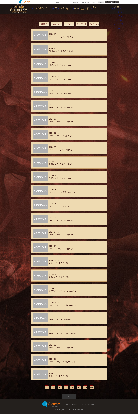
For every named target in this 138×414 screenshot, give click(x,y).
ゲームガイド (81, 9)
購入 (102, 9)
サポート (68, 2)
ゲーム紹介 (60, 9)
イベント (69, 24)
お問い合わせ (76, 2)
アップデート (81, 24)
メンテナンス (94, 24)
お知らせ (84, 2)
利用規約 (74, 404)
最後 (91, 387)
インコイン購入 (60, 2)
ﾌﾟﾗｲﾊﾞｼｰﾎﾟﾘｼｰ (83, 404)
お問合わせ (68, 404)
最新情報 (44, 24)
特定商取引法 (91, 404)
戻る (69, 397)
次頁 (85, 387)
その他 (123, 9)
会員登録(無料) (92, 2)
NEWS (40, 9)
